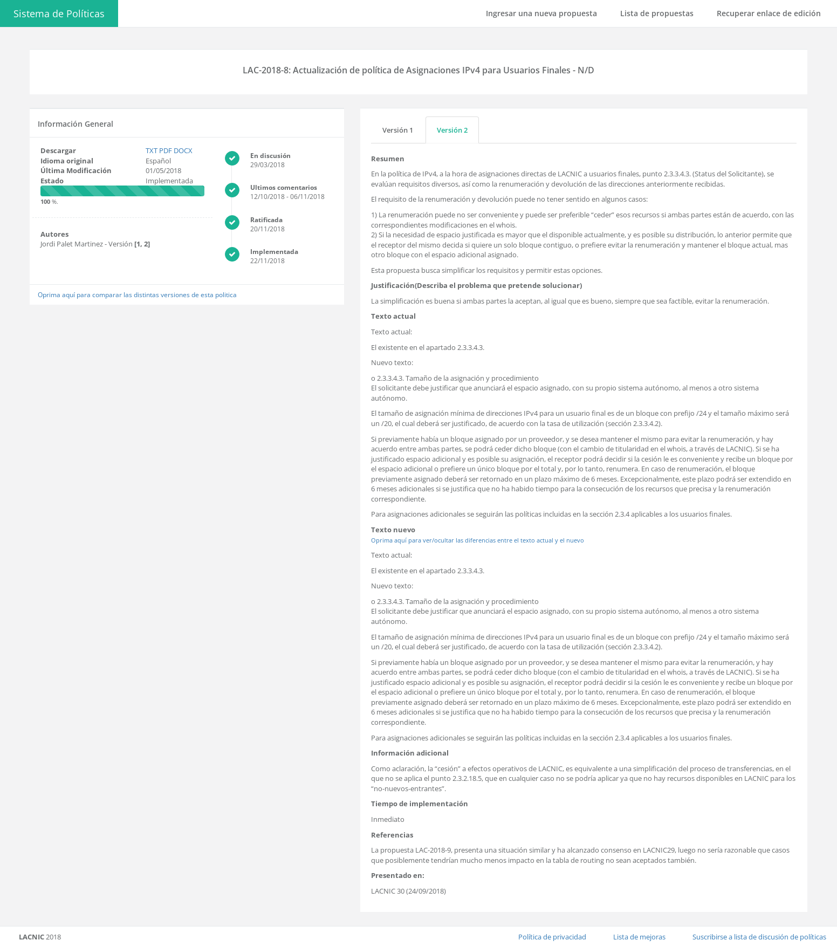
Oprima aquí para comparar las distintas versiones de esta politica (137, 294)
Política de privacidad (552, 937)
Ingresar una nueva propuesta (541, 13)
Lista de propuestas (657, 13)
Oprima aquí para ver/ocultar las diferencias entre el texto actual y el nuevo (477, 540)
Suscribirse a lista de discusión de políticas (759, 937)
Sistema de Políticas (59, 13)
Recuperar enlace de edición (769, 13)
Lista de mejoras (639, 937)
